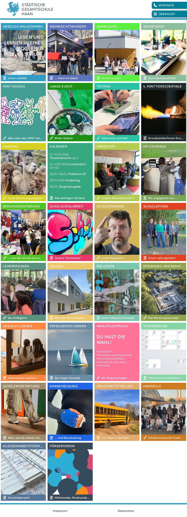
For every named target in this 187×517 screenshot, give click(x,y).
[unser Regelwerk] (116, 258)
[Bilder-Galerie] (70, 138)
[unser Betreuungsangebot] (23, 198)
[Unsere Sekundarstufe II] (116, 198)
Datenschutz (126, 510)
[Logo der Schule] (93, 9)
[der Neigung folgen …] (116, 378)
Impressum (60, 510)
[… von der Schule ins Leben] (23, 258)
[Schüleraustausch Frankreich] (163, 438)
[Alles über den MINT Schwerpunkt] (23, 138)
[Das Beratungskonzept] (163, 318)
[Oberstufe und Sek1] (116, 138)
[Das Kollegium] (23, 318)
